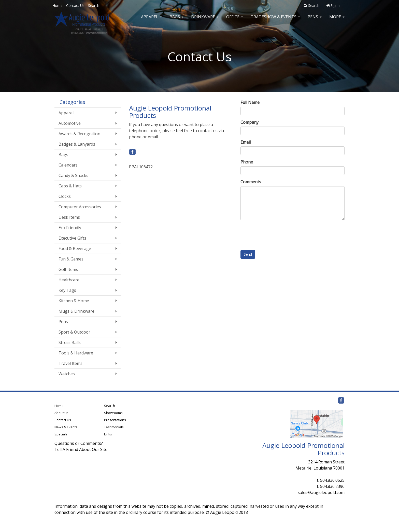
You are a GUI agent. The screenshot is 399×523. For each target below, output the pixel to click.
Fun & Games (71, 259)
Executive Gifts (72, 238)
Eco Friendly (70, 227)
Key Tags (67, 290)
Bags (176, 20)
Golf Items (68, 269)
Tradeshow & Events (275, 20)
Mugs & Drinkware (76, 311)
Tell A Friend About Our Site (80, 449)
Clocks (65, 196)
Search (93, 5)
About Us (61, 412)
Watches (67, 374)
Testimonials (114, 427)
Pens (315, 20)
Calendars (68, 165)
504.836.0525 (332, 480)
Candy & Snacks (73, 175)
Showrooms (113, 412)
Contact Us (75, 5)
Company (249, 122)
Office (234, 20)
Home (57, 5)
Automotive (70, 123)
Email (245, 142)
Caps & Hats (70, 186)
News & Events (65, 427)
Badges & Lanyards (77, 144)
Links (108, 434)
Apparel (151, 20)
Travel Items (70, 363)
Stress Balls (70, 342)
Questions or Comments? (78, 443)
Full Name (250, 102)
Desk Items (69, 217)
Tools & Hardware (76, 353)
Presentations (115, 420)
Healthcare (69, 280)
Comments (250, 182)
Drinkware (205, 20)
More (337, 20)
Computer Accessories (80, 207)
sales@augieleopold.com (321, 492)
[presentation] (279, 234)
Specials (60, 434)
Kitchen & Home (74, 301)
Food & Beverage (75, 248)
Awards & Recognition (79, 133)
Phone (246, 162)
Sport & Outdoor (74, 332)
